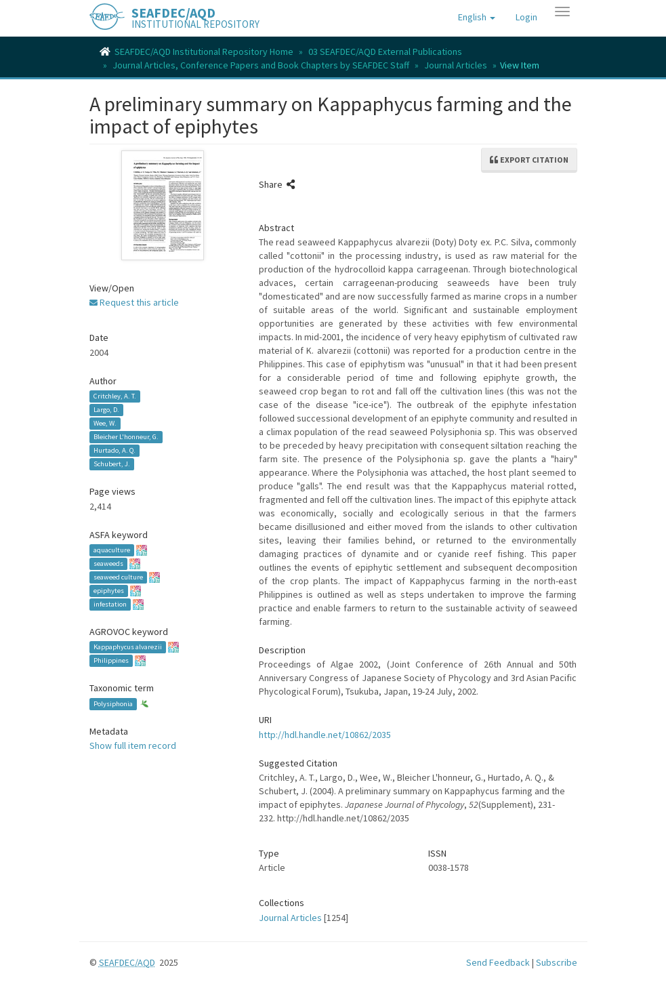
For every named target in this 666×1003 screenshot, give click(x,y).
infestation (110, 604)
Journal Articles (455, 65)
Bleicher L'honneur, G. (126, 436)
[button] (476, 17)
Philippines (111, 660)
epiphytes (108, 590)
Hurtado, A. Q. (114, 450)
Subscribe (556, 962)
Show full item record (132, 745)
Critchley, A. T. (114, 396)
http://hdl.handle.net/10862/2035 (325, 735)
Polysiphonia (113, 703)
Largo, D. (106, 409)
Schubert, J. (111, 463)
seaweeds (108, 563)
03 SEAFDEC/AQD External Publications (385, 51)
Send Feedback (498, 962)
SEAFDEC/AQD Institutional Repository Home (204, 51)
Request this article (134, 302)
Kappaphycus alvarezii (127, 646)
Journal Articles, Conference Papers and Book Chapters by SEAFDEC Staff (260, 65)
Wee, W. (105, 423)
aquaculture (111, 550)
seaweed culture (118, 577)
